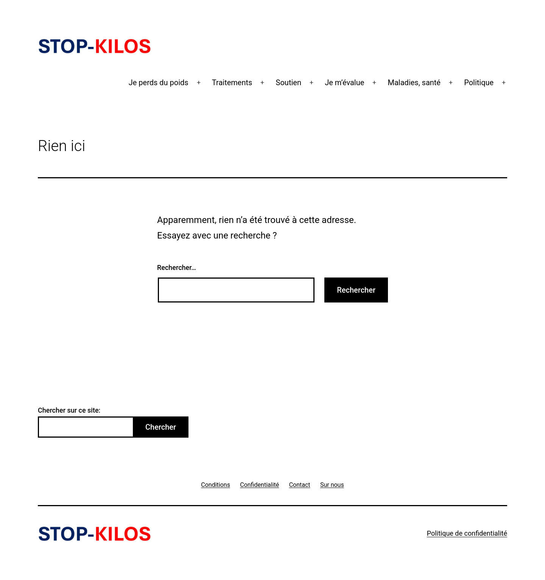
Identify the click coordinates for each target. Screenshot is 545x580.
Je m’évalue (344, 82)
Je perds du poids (158, 82)
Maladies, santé (414, 82)
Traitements (232, 82)
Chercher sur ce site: (69, 410)
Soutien (288, 82)
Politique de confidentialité (467, 533)
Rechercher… (176, 267)
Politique (479, 82)
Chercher (160, 427)
